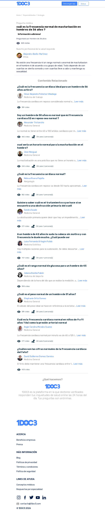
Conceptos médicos (25, 485)
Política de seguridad (25, 471)
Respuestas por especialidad (29, 489)
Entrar (83, 4)
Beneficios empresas (25, 440)
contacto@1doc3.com (28, 503)
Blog (18, 458)
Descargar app (69, 4)
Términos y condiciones (27, 467)
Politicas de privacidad (26, 462)
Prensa (19, 444)
